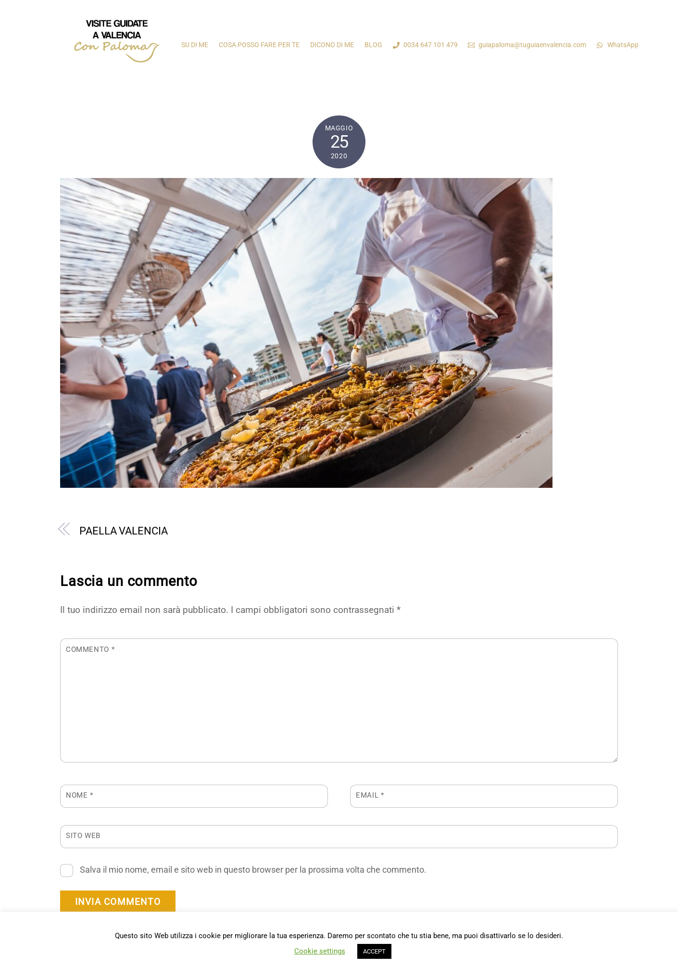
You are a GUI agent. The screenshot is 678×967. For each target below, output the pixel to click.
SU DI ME (194, 45)
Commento (90, 649)
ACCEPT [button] (374, 951)
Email (370, 795)
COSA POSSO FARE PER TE (259, 45)
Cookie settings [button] (319, 951)
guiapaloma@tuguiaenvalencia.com (527, 45)
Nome (79, 795)
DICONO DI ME (332, 45)
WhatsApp (618, 45)
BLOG (373, 45)
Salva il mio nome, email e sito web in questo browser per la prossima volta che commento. (253, 870)
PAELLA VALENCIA (123, 530)
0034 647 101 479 (425, 45)
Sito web (83, 835)
